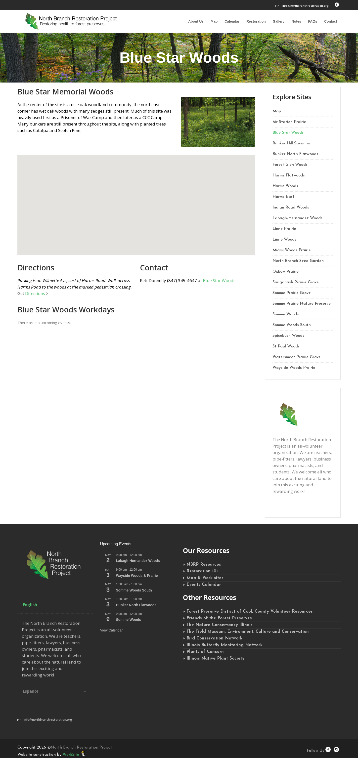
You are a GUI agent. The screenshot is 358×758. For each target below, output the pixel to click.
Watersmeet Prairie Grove (296, 357)
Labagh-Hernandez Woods (297, 218)
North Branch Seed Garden (298, 261)
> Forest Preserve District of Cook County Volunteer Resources (248, 611)
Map (276, 111)
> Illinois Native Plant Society (213, 658)
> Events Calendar (202, 585)
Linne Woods (284, 240)
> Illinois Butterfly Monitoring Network (223, 645)
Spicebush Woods (288, 336)
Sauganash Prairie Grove (295, 282)
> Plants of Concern (203, 652)
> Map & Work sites (203, 578)
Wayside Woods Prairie (293, 368)
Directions (35, 293)
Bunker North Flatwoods (295, 154)
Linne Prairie (284, 229)
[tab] (55, 605)
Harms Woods (285, 186)
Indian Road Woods (290, 208)
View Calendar (111, 630)
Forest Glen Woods (290, 165)
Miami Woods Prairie (291, 250)
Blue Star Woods (219, 280)
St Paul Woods (286, 346)
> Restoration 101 (200, 571)
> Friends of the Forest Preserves (217, 618)
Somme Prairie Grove (291, 293)
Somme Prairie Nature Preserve (301, 304)
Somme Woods (285, 314)
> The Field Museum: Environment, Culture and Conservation (246, 632)
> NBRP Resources (202, 564)
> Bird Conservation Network (212, 638)
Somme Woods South (291, 325)
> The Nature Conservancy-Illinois (218, 625)
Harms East (283, 197)
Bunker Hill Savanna (291, 143)
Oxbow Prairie (285, 272)
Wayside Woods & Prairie (137, 576)
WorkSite (71, 755)
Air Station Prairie (289, 122)
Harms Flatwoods (288, 175)
